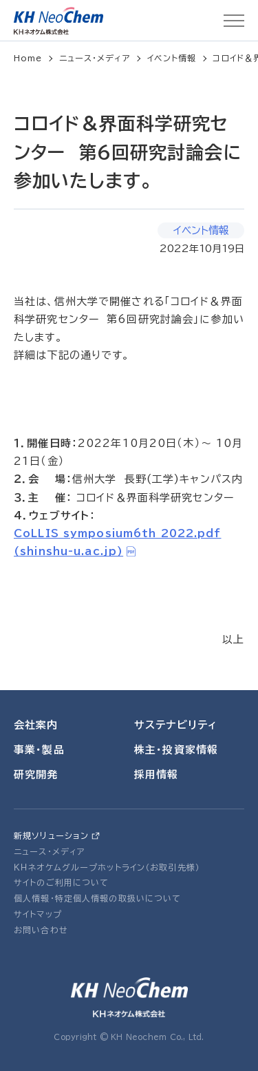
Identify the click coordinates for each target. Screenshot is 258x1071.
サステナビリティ (175, 725)
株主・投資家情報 (176, 750)
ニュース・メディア (95, 58)
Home (28, 58)
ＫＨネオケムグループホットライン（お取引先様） (107, 867)
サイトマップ (38, 914)
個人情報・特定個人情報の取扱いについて (97, 898)
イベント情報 (172, 58)
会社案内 (36, 725)
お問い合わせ (41, 930)
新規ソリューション (51, 835)
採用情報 (156, 774)
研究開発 (36, 774)
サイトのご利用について (61, 882)
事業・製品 (39, 750)
